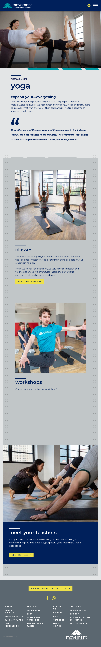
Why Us (8, 607)
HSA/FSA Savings (78, 624)
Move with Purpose (10, 611)
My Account (33, 610)
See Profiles (20, 557)
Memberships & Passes (35, 625)
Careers (57, 613)
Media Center (57, 625)
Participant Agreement (33, 619)
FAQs (56, 616)
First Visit (32, 607)
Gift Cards (76, 607)
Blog (30, 614)
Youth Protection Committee (80, 619)
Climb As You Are (13, 620)
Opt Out (74, 614)
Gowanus (19, 79)
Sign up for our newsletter (49, 589)
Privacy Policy (78, 610)
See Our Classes (28, 287)
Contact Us (58, 608)
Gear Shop (59, 620)
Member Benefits (13, 616)
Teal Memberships (11, 625)
